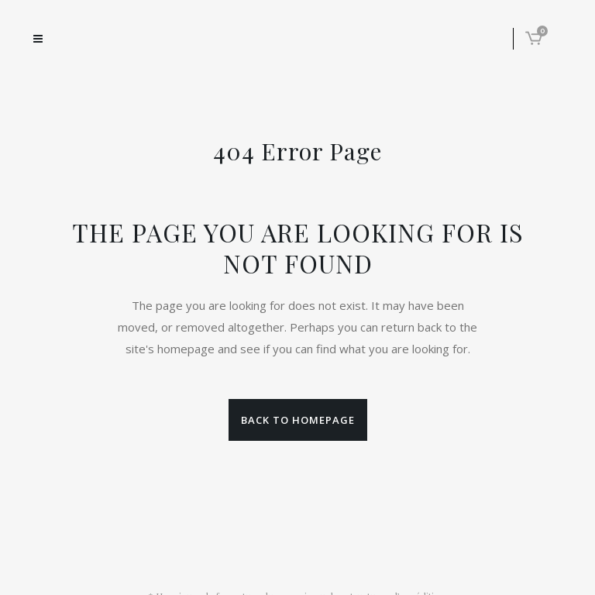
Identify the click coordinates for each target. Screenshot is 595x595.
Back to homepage (298, 420)
